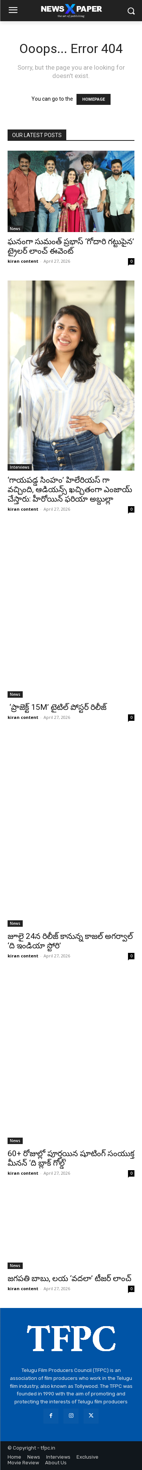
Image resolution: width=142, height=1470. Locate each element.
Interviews (20, 467)
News (15, 228)
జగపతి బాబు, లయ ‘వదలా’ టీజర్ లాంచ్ (69, 1278)
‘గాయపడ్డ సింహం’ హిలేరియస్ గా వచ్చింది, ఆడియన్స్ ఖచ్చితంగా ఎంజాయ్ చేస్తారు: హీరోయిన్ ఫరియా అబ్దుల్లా (70, 489)
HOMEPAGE (93, 99)
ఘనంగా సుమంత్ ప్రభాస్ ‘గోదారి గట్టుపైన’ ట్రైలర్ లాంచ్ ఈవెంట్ (71, 246)
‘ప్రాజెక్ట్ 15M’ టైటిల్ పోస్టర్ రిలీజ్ (57, 707)
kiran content (23, 261)
